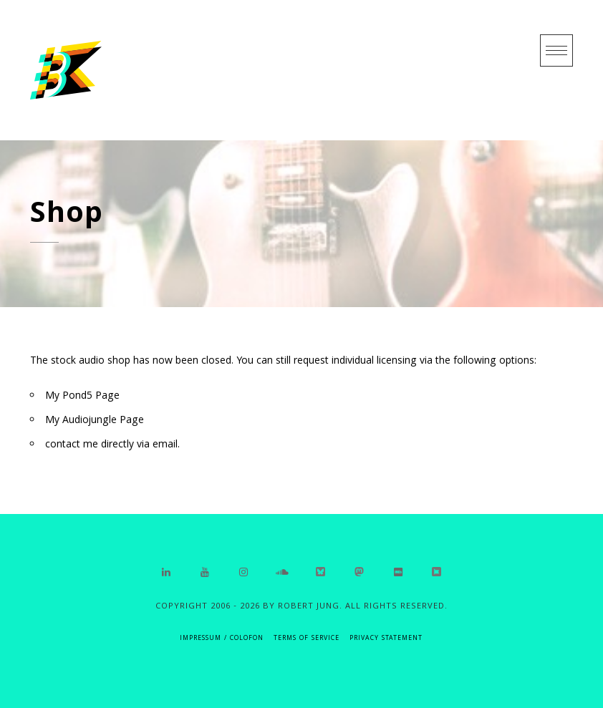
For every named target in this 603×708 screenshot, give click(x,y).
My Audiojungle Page (94, 421)
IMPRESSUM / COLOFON (222, 639)
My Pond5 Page (82, 396)
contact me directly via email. (112, 445)
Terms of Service (306, 639)
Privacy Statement (386, 639)
